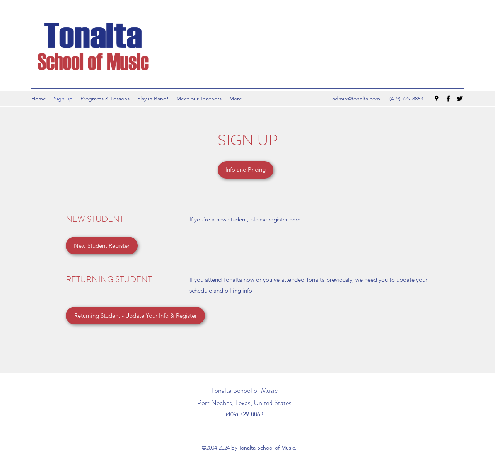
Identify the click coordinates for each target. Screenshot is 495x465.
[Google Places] (436, 98)
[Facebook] (448, 98)
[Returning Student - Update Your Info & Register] (135, 315)
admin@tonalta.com (356, 98)
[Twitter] (460, 98)
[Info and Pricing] (245, 170)
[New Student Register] (102, 245)
